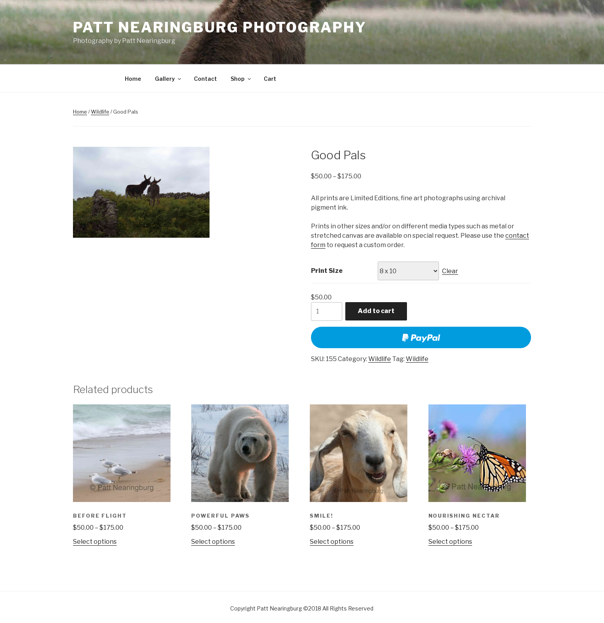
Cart (270, 78)
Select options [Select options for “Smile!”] (332, 541)
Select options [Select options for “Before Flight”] (95, 541)
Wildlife (100, 112)
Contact (205, 78)
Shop (241, 78)
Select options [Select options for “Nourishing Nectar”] (450, 541)
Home (133, 78)
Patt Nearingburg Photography (220, 27)
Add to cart (376, 311)
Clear (450, 271)
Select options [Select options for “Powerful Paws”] (213, 541)
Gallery (168, 78)
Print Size (327, 270)
